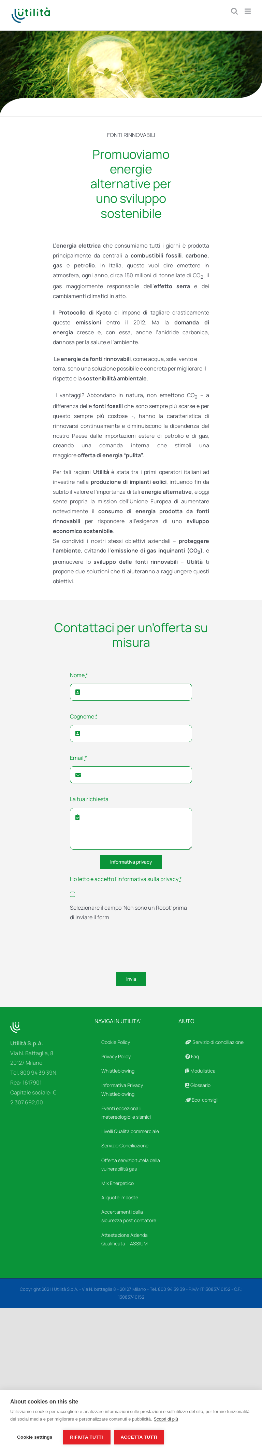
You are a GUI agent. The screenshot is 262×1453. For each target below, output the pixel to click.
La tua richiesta (89, 799)
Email (78, 758)
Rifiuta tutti (86, 1437)
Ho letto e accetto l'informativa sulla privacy (126, 879)
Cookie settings (35, 1437)
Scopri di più (166, 1419)
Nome (79, 675)
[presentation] (122, 948)
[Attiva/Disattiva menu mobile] (248, 11)
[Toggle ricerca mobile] (234, 11)
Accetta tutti (139, 1437)
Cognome (84, 716)
